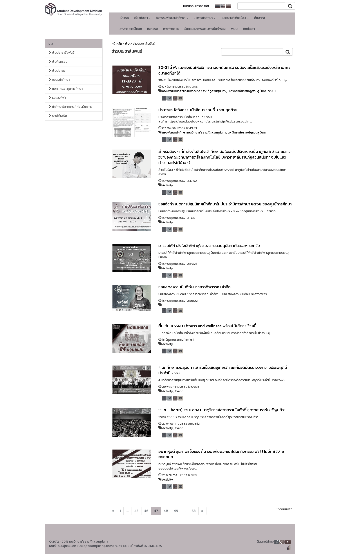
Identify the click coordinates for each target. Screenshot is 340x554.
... (127, 511)
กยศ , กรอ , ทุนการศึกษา (65, 88)
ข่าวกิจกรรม (57, 61)
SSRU (272, 91)
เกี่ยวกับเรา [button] (142, 18)
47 (156, 511)
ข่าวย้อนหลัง (284, 509)
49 (176, 511)
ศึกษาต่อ (259, 18)
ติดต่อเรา (249, 29)
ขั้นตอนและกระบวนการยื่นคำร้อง (205, 29)
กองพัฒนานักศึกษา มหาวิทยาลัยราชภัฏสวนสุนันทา (194, 91)
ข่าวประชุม (56, 70)
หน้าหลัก (117, 43)
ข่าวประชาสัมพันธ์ (61, 52)
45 (136, 511)
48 (166, 511)
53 (194, 511)
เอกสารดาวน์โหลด (130, 29)
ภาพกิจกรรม (171, 29)
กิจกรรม (152, 29)
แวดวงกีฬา (57, 97)
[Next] (113, 511)
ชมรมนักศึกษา (59, 79)
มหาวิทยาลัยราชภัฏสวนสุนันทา (247, 91)
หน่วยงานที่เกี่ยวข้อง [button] (235, 18)
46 (146, 511)
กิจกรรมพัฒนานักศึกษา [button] (172, 18)
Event (179, 391)
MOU (234, 29)
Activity (167, 185)
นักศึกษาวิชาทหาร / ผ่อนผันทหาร (70, 106)
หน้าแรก (124, 18)
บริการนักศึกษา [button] (204, 18)
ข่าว (50, 43)
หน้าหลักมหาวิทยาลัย (196, 6)
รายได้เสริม (57, 115)
